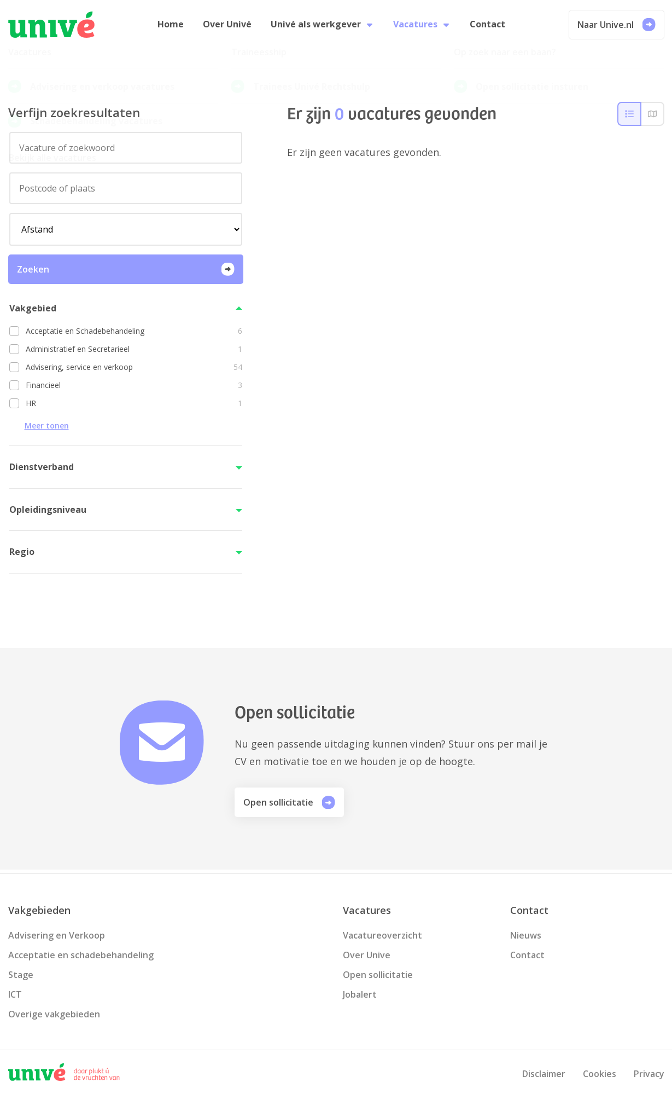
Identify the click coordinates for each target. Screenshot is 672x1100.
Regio (21, 555)
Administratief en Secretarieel (134, 353)
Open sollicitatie (289, 806)
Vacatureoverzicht (382, 935)
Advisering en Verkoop (56, 935)
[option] (125, 335)
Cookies (599, 1074)
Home (174, 26)
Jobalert (360, 994)
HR (134, 407)
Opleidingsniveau (47, 513)
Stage (20, 975)
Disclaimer (543, 1074)
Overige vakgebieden (54, 1014)
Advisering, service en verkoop (134, 371)
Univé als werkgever (322, 26)
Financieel (134, 389)
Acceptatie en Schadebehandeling (134, 335)
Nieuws (525, 935)
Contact (484, 26)
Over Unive (366, 955)
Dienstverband (41, 471)
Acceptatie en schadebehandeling (81, 955)
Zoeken (126, 272)
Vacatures (420, 26)
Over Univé (228, 26)
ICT (15, 994)
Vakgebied (32, 311)
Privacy (649, 1074)
